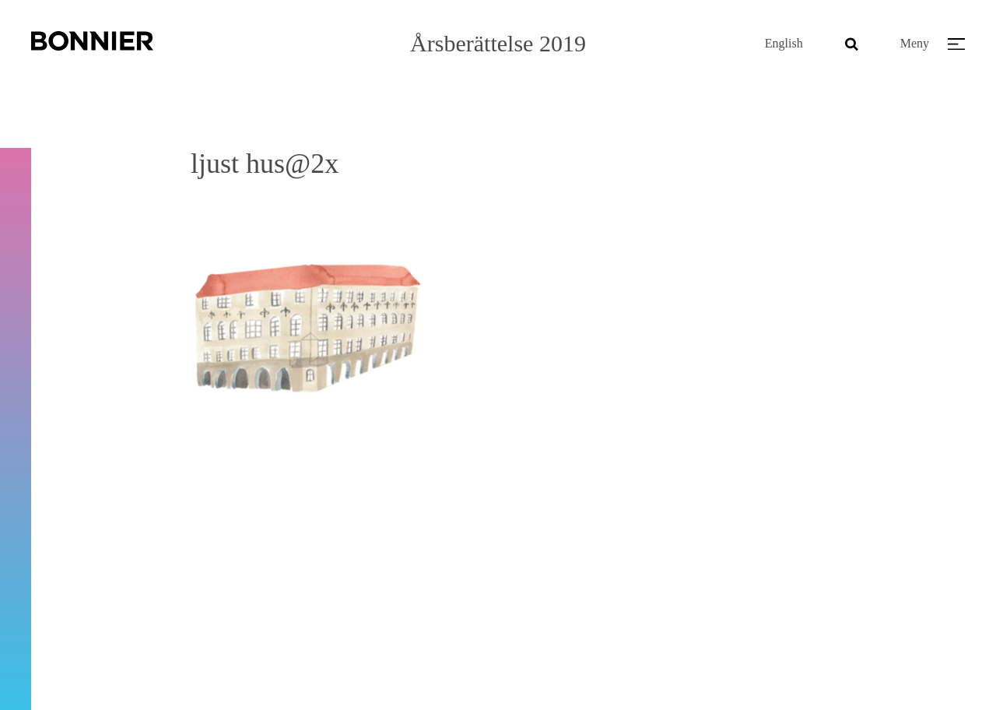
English (784, 43)
